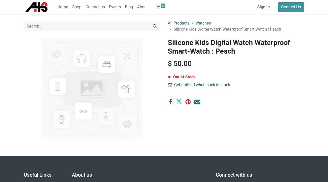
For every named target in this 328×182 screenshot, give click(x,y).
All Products (179, 23)
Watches (203, 23)
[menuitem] (62, 7)
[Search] (155, 26)
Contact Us (291, 7)
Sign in (263, 7)
